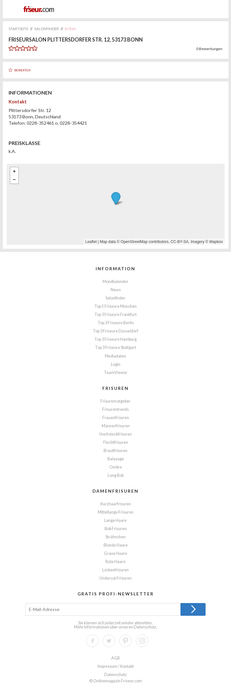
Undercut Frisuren (115, 578)
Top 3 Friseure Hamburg (115, 339)
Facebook (92, 640)
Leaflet (91, 242)
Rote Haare (115, 561)
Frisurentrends (115, 409)
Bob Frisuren (116, 528)
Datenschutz (145, 627)
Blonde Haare (116, 545)
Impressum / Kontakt (116, 666)
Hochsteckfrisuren (115, 434)
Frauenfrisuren (115, 417)
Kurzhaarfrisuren (115, 504)
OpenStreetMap (134, 242)
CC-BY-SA (179, 242)
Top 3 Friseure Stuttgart (115, 347)
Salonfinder (115, 298)
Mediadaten (115, 356)
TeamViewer (115, 372)
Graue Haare (115, 553)
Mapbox (216, 242)
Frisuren (115, 388)
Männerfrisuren (116, 426)
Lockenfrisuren (115, 570)
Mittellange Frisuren (115, 512)
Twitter (109, 640)
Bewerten (22, 70)
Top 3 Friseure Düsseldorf (115, 331)
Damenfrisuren (115, 491)
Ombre (115, 467)
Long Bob (116, 475)
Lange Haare (115, 520)
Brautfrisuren (115, 450)
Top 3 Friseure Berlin (116, 322)
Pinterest (125, 640)
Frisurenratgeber (115, 401)
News (116, 289)
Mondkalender (115, 281)
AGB (115, 658)
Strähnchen (115, 537)
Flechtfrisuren (115, 442)
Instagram (142, 640)
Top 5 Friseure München (115, 306)
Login (115, 364)
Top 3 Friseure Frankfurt (115, 314)
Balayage (115, 458)
